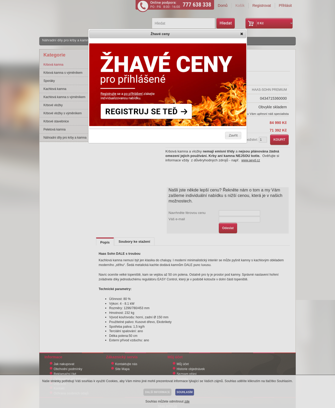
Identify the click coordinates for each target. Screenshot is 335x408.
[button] (242, 34)
